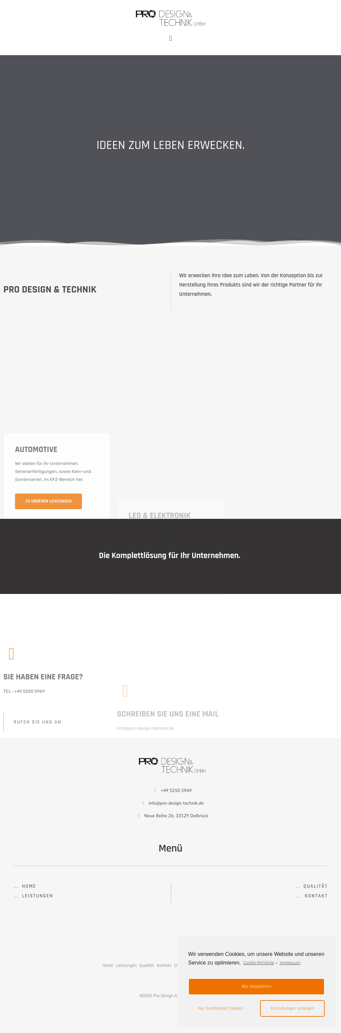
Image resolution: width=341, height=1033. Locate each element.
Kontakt (164, 965)
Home (108, 965)
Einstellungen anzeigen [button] (292, 1008)
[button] (25, 886)
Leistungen (126, 965)
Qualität (146, 965)
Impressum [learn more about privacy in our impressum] (290, 963)
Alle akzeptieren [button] (256, 986)
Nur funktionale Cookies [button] (220, 1008)
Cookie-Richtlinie (258, 963)
